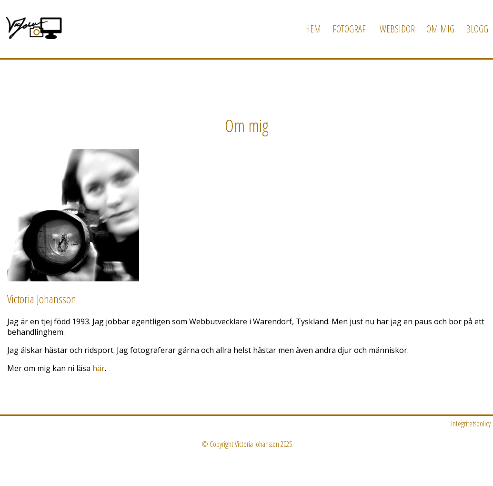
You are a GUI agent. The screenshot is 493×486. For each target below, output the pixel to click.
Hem (313, 28)
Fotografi (350, 28)
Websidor (397, 28)
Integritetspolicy (471, 423)
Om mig (440, 28)
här (98, 368)
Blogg (477, 28)
